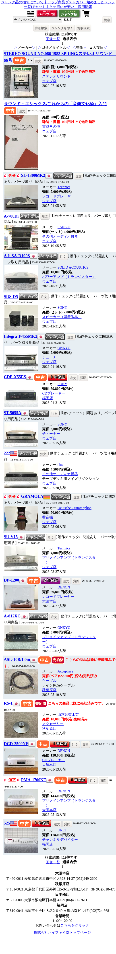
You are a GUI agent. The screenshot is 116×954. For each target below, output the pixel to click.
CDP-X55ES (15, 376)
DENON (64, 587)
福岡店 (47, 398)
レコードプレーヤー (58, 196)
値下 (12, 780)
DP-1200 (11, 580)
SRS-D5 (11, 296)
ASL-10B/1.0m (17, 659)
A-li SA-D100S (17, 255)
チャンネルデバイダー (60, 839)
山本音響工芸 (68, 714)
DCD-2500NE (16, 743)
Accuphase (65, 671)
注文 (38, 61)
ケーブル (49, 681)
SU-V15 (11, 536)
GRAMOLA (32, 496)
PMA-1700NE (33, 779)
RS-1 (8, 703)
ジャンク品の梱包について (22, 2)
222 (7, 453)
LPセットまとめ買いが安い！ (54, 7)
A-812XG (12, 616)
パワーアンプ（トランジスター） (69, 277)
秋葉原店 (49, 690)
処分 (12, 175)
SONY (62, 307)
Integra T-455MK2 (20, 336)
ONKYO (64, 348)
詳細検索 (41, 28)
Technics (64, 187)
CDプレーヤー (53, 393)
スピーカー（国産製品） (61, 317)
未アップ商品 (54, 2)
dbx (60, 465)
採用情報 (85, 7)
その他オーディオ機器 (60, 236)
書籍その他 (51, 126)
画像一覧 (53, 39)
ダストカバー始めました (84, 2)
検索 (107, 20)
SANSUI (64, 227)
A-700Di (11, 216)
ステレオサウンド (56, 76)
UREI (62, 830)
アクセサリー (53, 724)
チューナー (51, 357)
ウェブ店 (49, 81)
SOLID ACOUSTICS (73, 267)
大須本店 (49, 601)
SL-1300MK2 (33, 175)
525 (7, 823)
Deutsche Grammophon (74, 508)
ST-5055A (12, 412)
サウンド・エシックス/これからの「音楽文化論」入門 (55, 103)
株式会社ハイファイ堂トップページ (62, 932)
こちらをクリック (74, 925)
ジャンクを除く (62, 28)
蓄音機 (47, 517)
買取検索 (83, 28)
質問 (83, 378)
